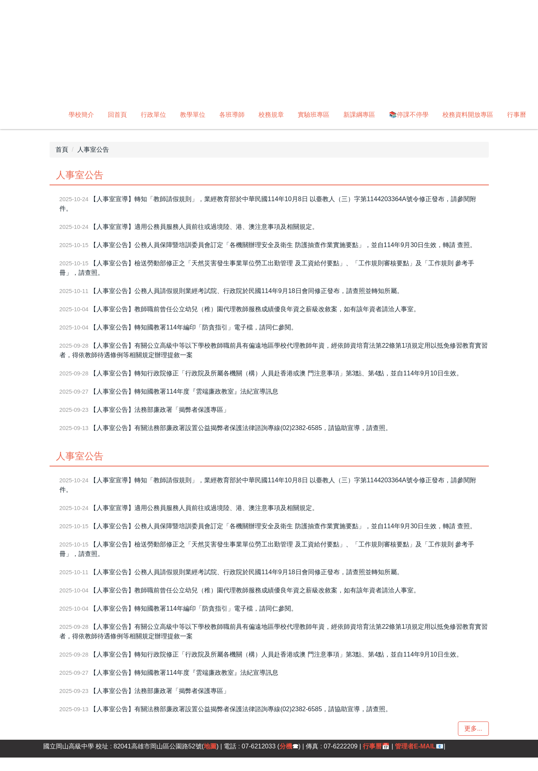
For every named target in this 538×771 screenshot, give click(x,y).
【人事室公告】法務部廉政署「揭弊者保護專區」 (160, 409)
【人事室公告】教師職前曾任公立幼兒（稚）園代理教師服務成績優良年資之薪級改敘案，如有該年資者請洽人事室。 (255, 309)
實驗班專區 (313, 114)
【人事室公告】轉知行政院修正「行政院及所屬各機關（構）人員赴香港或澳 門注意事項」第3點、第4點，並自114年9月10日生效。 (276, 373)
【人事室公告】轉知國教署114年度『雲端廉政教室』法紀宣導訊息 (184, 391)
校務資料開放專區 (467, 114)
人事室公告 (93, 149)
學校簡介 (81, 114)
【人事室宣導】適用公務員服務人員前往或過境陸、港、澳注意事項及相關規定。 (204, 226)
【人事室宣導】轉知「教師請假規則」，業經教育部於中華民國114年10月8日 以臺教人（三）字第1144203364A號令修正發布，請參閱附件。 (267, 204)
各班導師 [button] (232, 114)
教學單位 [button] (192, 114)
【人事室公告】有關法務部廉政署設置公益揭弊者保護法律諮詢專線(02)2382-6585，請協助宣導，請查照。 (241, 428)
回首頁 (117, 114)
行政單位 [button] (153, 114)
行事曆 (516, 114)
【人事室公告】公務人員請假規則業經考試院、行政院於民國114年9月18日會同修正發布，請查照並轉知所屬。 (246, 290)
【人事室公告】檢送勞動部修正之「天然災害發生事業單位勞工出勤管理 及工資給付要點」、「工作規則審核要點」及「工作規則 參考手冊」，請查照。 (267, 268)
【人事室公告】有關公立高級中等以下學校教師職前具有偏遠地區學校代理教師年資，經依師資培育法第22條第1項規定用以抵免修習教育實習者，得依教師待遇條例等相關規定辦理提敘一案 (273, 350)
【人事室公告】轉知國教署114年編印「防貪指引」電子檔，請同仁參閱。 (193, 327)
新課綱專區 (359, 114)
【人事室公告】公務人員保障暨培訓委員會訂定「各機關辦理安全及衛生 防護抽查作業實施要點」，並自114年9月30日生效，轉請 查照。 (283, 245)
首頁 (62, 149)
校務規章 (271, 114)
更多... (473, 728)
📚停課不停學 (409, 114)
